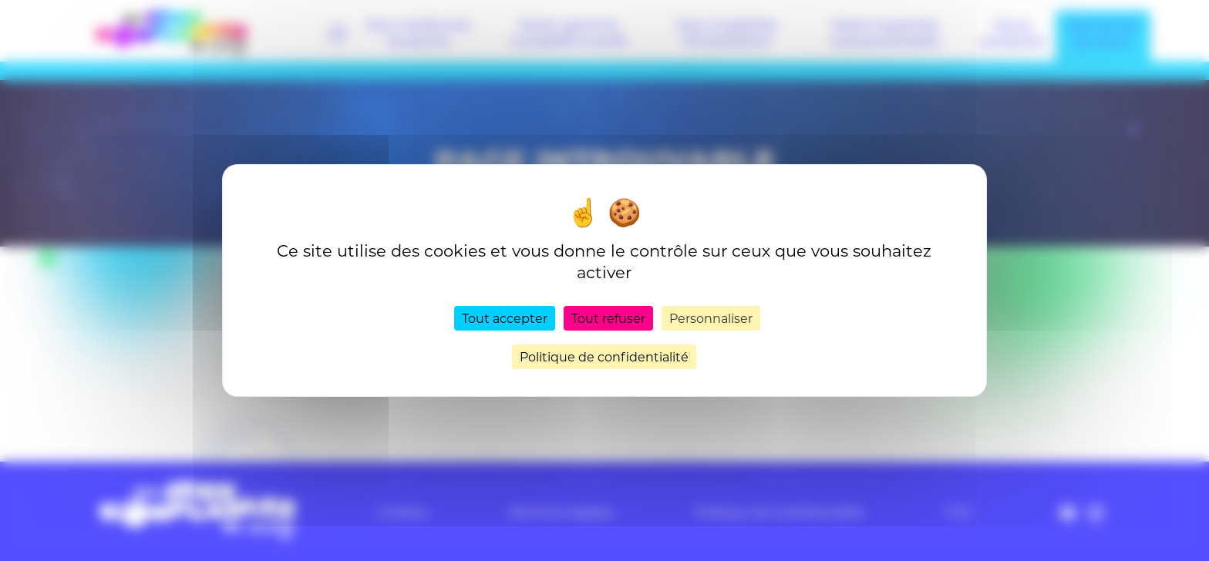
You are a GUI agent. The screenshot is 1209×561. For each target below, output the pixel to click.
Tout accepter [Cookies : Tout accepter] (504, 318)
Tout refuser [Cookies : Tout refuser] (608, 318)
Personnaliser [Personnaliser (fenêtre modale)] (711, 318)
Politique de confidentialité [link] (604, 356)
